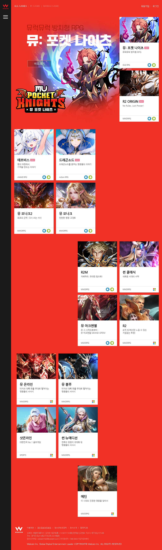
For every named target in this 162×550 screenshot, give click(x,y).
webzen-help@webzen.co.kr (48, 539)
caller (5, 17)
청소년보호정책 (60, 528)
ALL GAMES (20, 6)
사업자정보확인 (83, 539)
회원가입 (145, 6)
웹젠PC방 (84, 528)
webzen (5, 6)
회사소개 (73, 528)
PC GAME (35, 6)
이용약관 (30, 528)
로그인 (156, 6)
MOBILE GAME (51, 6)
